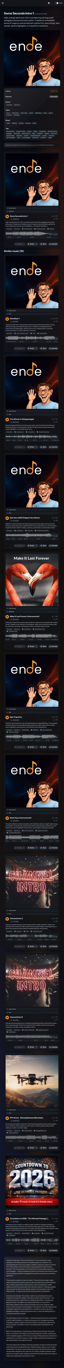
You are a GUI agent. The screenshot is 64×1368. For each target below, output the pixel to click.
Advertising (38, 113)
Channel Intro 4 (16, 918)
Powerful (28, 123)
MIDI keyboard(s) (32, 145)
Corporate (16, 115)
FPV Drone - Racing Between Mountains (26, 1118)
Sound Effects (26, 1233)
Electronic (17, 105)
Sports (50, 113)
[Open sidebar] (3, 3)
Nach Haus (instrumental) (21, 818)
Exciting (21, 123)
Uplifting (14, 123)
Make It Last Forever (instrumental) (24, 616)
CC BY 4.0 (54, 91)
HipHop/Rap (25, 730)
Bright (8, 123)
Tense (34, 123)
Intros (8, 113)
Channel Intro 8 (16, 1017)
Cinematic (9, 105)
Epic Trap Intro (16, 717)
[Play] (7, 216)
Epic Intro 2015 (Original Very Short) (25, 518)
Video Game (15, 113)
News (45, 113)
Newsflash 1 (14, 319)
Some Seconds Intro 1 (19, 216)
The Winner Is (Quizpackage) (22, 419)
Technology (24, 113)
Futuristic (9, 115)
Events (31, 113)
